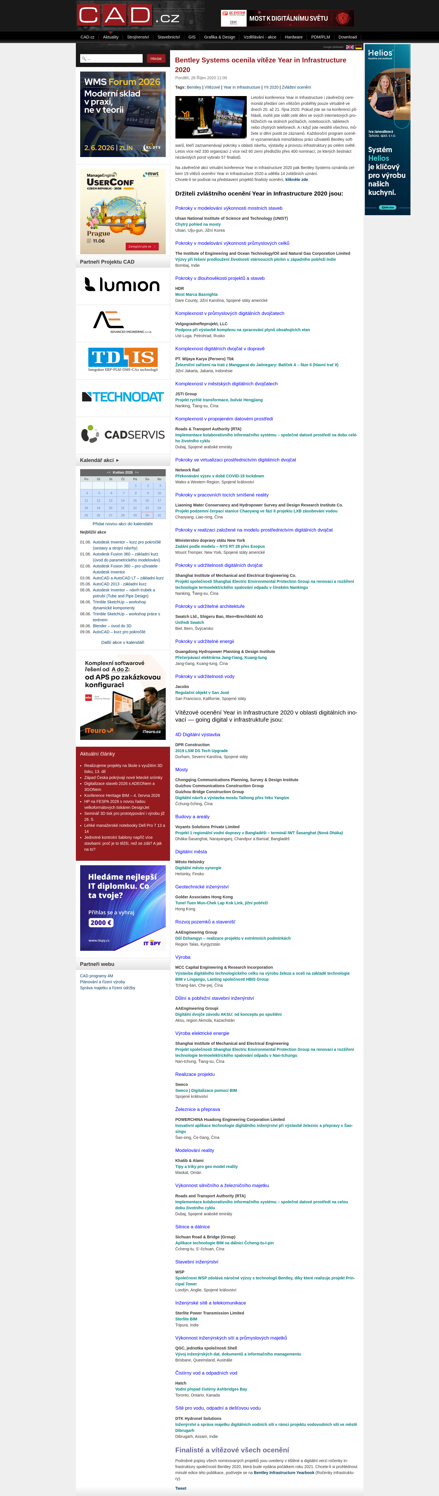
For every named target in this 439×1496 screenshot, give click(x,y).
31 (159, 515)
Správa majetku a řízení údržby (107, 988)
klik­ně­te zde (297, 179)
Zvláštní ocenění (296, 87)
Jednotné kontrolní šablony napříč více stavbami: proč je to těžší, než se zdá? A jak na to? (123, 843)
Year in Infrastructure (241, 87)
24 (159, 508)
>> (136, 473)
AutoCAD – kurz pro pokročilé (119, 632)
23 (147, 508)
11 (86, 500)
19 (98, 508)
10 (159, 493)
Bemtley (194, 87)
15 (135, 500)
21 (122, 508)
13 (110, 500)
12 (98, 500)
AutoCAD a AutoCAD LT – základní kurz (128, 578)
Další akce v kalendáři (122, 642)
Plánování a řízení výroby (102, 982)
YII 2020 (271, 87)
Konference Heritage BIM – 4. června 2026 (122, 795)
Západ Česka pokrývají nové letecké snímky (123, 777)
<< (109, 473)
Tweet (181, 1488)
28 (122, 515)
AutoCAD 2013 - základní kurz (120, 584)
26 (98, 515)
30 (147, 515)
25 (86, 515)
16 (147, 500)
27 (110, 515)
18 (86, 508)
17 (159, 500)
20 (110, 508)
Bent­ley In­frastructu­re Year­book (284, 1472)
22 (135, 508)
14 (122, 500)
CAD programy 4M (96, 976)
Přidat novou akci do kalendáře (123, 523)
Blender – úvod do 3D (112, 626)
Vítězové (212, 87)
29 (135, 515)
